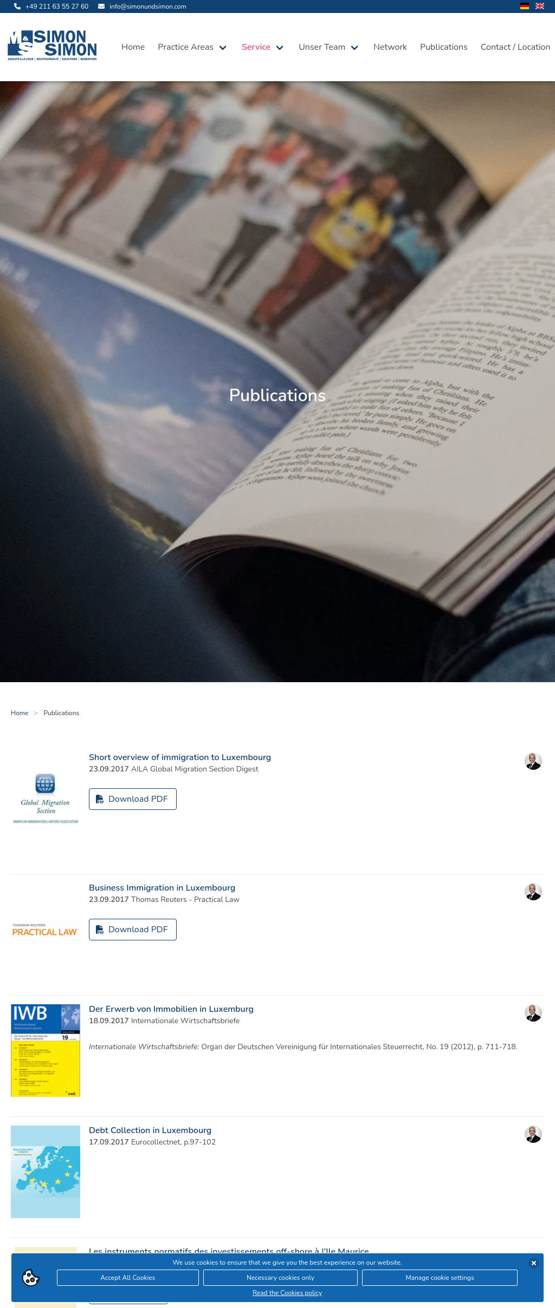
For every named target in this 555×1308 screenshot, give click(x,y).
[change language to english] (539, 7)
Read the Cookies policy (287, 1295)
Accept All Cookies (127, 1280)
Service (256, 47)
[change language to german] (524, 7)
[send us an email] (140, 6)
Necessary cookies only (280, 1280)
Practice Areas (186, 47)
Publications (444, 47)
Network (390, 47)
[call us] (49, 6)
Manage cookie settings (439, 1280)
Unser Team (322, 47)
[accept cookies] (533, 1265)
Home (133, 47)
